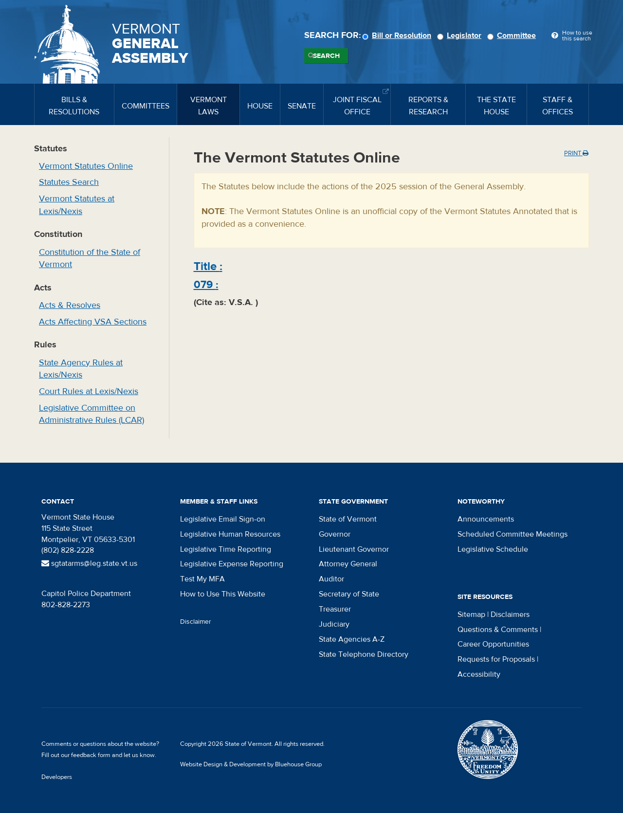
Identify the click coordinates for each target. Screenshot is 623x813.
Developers (56, 777)
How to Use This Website (222, 594)
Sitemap (471, 614)
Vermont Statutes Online (86, 166)
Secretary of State (349, 594)
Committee (513, 35)
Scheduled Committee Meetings (513, 534)
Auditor (331, 579)
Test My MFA (202, 579)
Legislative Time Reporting (225, 549)
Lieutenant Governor (354, 549)
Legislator (460, 35)
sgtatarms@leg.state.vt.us (89, 563)
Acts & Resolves (69, 305)
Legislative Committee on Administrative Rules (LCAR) (91, 414)
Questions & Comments (498, 629)
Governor (334, 534)
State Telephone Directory (363, 654)
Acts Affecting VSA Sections (93, 321)
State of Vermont (348, 519)
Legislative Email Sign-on (222, 519)
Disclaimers (510, 614)
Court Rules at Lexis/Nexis (88, 391)
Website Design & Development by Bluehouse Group (251, 764)
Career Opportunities (493, 644)
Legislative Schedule (493, 549)
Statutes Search (69, 182)
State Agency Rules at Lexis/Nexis (81, 369)
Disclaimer (195, 621)
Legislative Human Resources (230, 534)
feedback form (90, 755)
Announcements (486, 519)
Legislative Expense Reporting (231, 564)
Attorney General (348, 564)
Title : (208, 266)
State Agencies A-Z (352, 639)
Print (576, 153)
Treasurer (335, 609)
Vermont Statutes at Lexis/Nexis (76, 205)
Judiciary (334, 624)
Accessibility (479, 674)
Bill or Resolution (398, 35)
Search (326, 56)
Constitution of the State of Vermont (89, 259)
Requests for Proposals (496, 659)
